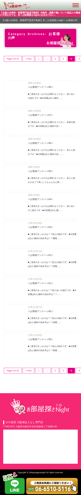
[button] (77, 5)
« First (28, 59)
